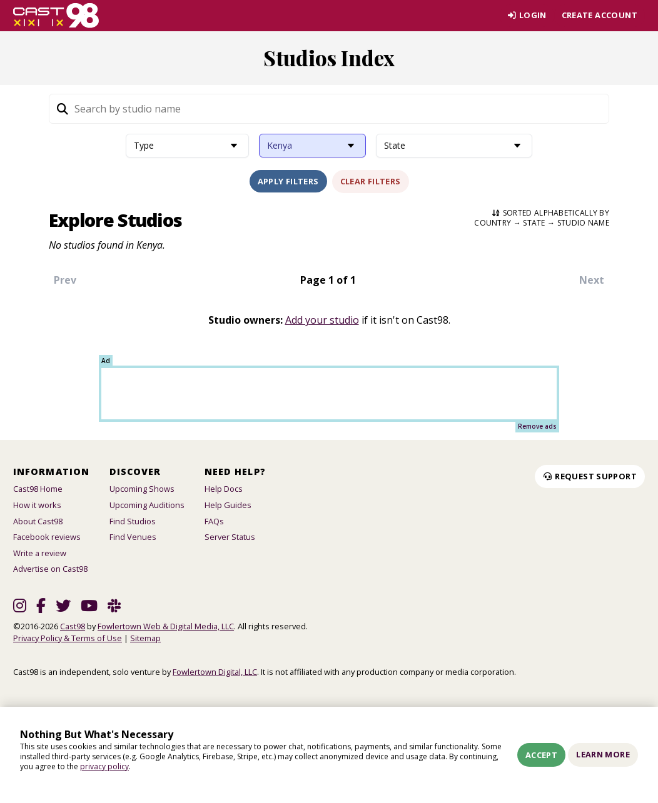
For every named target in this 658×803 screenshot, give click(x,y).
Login (526, 15)
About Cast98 (38, 521)
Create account (599, 15)
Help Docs (224, 488)
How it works (37, 505)
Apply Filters (288, 181)
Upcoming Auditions (147, 505)
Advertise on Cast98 (50, 568)
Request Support (590, 476)
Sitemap (145, 638)
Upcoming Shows (142, 488)
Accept (541, 755)
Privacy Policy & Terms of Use (67, 638)
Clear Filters (370, 181)
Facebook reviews (47, 536)
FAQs (214, 521)
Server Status (230, 536)
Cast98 (72, 626)
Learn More (603, 754)
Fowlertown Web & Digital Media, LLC (166, 626)
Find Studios (132, 521)
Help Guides (228, 505)
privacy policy (104, 766)
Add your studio (322, 320)
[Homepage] (56, 15)
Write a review (39, 553)
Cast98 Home (38, 488)
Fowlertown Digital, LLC (215, 671)
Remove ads (537, 426)
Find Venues (132, 536)
